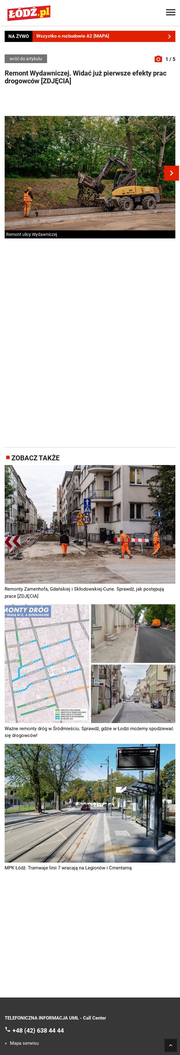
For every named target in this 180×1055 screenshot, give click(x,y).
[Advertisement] (90, 102)
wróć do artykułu (26, 58)
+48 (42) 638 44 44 (38, 1030)
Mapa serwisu (24, 1043)
